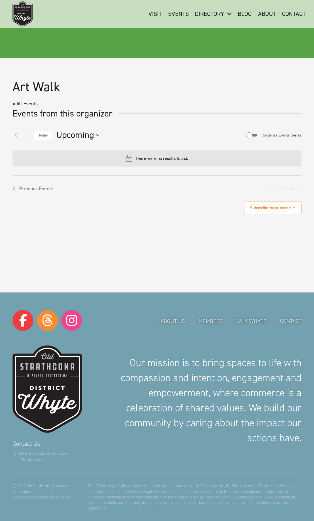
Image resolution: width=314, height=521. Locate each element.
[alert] (157, 158)
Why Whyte (251, 321)
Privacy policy (58, 497)
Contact (290, 321)
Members (210, 321)
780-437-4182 (32, 460)
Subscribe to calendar (270, 208)
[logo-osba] (23, 13)
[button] (227, 14)
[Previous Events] (16, 135)
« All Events (25, 103)
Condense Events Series (281, 135)
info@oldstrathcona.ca (46, 453)
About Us (173, 321)
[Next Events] (26, 135)
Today (43, 135)
